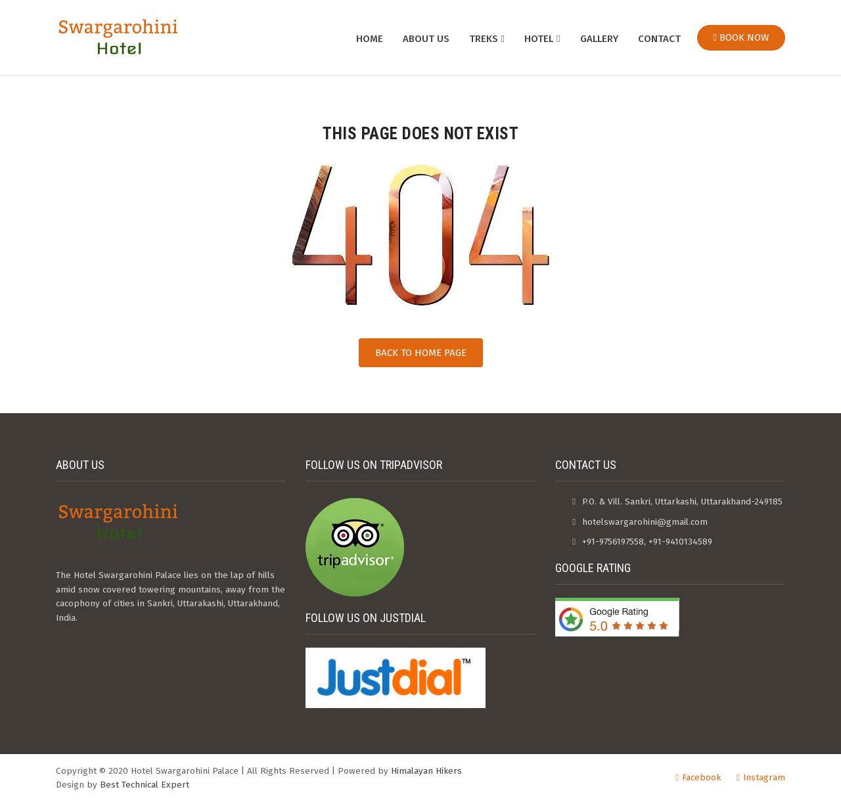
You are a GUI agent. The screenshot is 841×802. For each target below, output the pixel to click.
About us (426, 39)
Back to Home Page (420, 353)
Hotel (538, 39)
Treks (483, 39)
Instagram (764, 777)
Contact (659, 39)
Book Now (741, 37)
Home (369, 39)
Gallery (599, 39)
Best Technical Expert (144, 784)
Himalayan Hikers (426, 770)
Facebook (701, 777)
